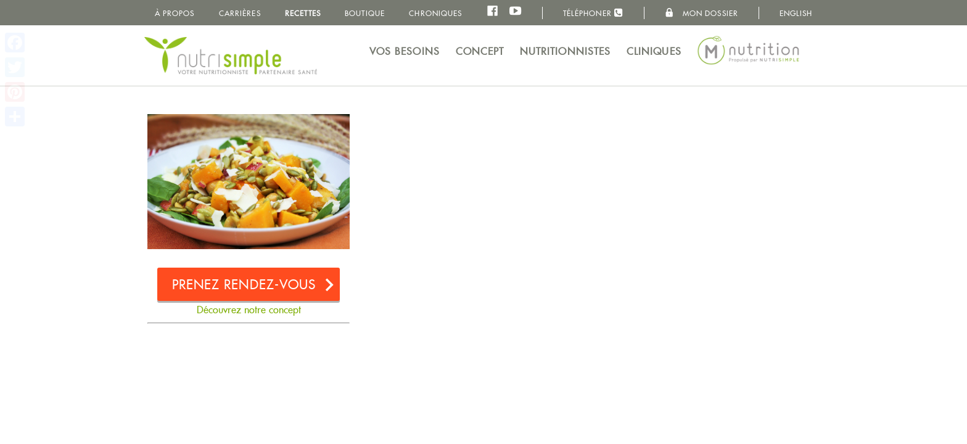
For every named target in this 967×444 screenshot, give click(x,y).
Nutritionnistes (565, 51)
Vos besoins (404, 51)
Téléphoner (593, 12)
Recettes (303, 13)
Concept (480, 51)
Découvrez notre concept (249, 309)
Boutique (365, 13)
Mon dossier (701, 13)
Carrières (240, 13)
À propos (175, 13)
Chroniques (435, 13)
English (796, 13)
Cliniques (654, 51)
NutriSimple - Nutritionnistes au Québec (230, 55)
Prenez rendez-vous (244, 284)
